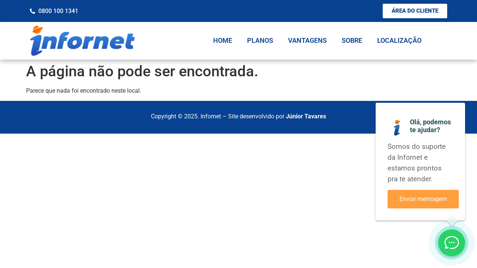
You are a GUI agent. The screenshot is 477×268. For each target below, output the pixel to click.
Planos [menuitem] (260, 40)
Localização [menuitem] (399, 40)
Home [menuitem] (222, 40)
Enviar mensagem (423, 198)
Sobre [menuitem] (352, 40)
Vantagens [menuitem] (307, 40)
